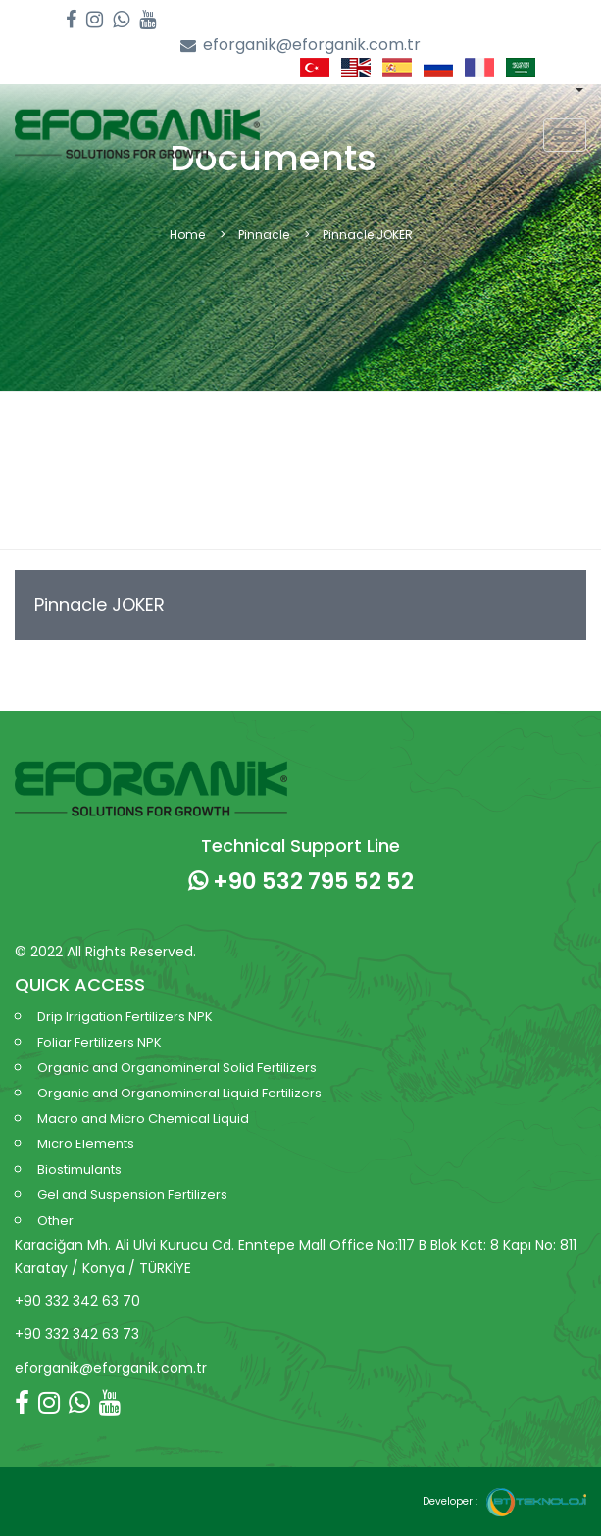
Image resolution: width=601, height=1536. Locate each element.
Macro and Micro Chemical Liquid (143, 1118)
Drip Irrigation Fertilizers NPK (125, 1016)
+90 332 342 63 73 (77, 1334)
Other (55, 1220)
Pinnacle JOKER (99, 604)
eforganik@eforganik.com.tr (300, 45)
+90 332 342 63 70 (77, 1301)
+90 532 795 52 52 (301, 881)
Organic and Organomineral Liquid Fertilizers (179, 1093)
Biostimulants (79, 1169)
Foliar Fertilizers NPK (99, 1042)
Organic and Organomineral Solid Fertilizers (177, 1067)
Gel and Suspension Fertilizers (132, 1195)
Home (187, 234)
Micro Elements (85, 1144)
